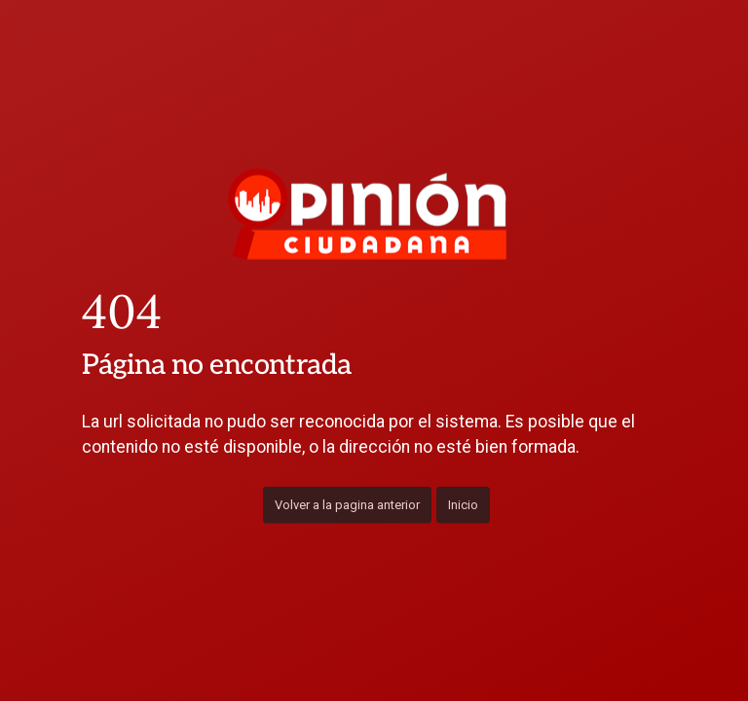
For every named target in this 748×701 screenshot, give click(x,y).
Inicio (463, 504)
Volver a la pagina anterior (347, 504)
